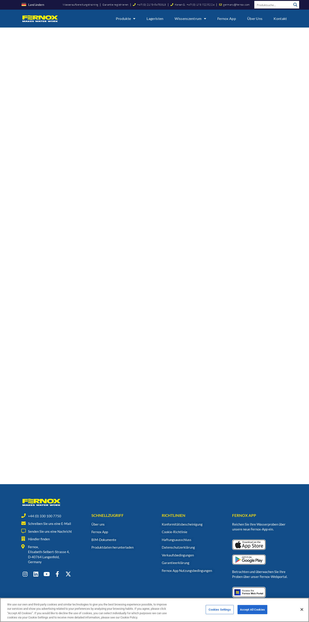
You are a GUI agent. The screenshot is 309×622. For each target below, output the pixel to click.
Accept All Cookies (252, 609)
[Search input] (273, 5)
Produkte (126, 19)
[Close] (302, 609)
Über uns (254, 18)
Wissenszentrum (190, 19)
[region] (154, 610)
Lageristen (155, 18)
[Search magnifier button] (295, 5)
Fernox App (226, 18)
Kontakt (280, 18)
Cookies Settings (220, 609)
